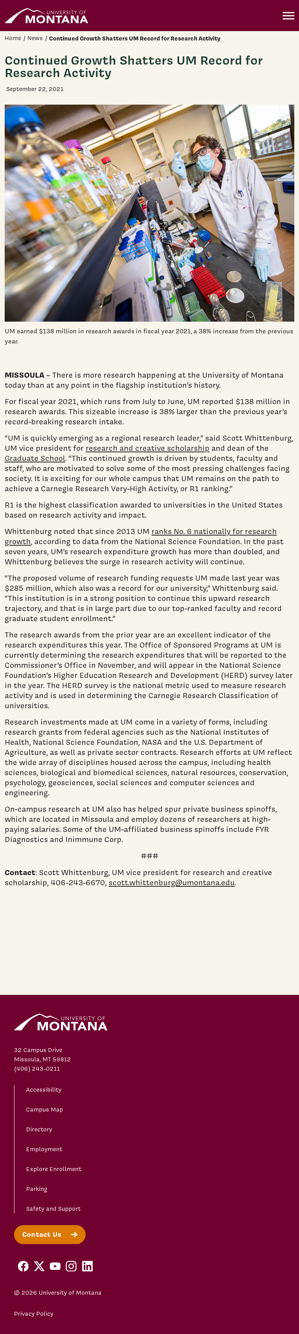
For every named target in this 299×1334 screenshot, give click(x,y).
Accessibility (44, 1090)
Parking (36, 1189)
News (35, 38)
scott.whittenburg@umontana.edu (172, 882)
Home (13, 38)
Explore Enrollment (53, 1169)
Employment (44, 1149)
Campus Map (44, 1109)
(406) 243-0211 (37, 1069)
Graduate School (35, 458)
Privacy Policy (33, 1314)
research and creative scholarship (147, 448)
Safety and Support (53, 1209)
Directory (39, 1129)
